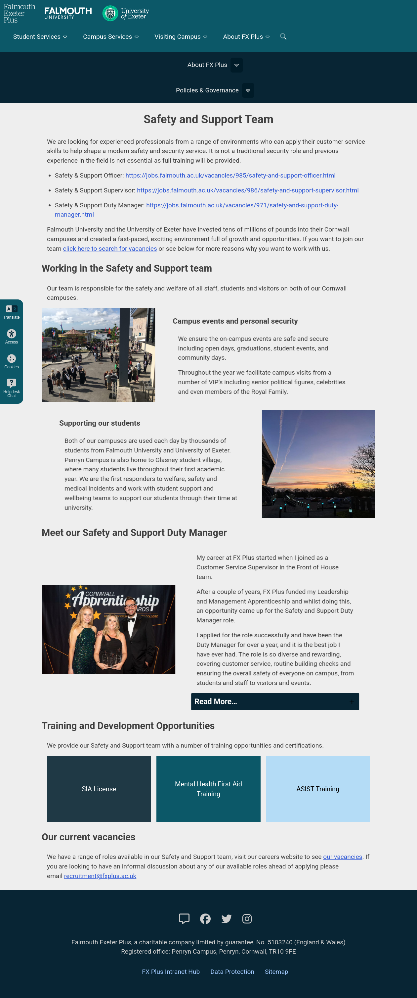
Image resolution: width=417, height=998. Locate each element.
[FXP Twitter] (226, 919)
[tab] (289, 701)
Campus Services (107, 36)
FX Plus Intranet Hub (171, 971)
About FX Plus (243, 36)
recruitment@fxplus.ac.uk (100, 876)
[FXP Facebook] (205, 919)
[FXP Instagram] (247, 919)
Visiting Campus (177, 36)
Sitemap (276, 971)
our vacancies (342, 857)
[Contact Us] (184, 919)
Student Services (37, 36)
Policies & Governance (207, 90)
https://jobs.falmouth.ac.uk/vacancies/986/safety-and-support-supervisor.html (248, 190)
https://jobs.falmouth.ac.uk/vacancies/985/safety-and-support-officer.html (231, 175)
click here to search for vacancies (110, 248)
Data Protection (232, 971)
